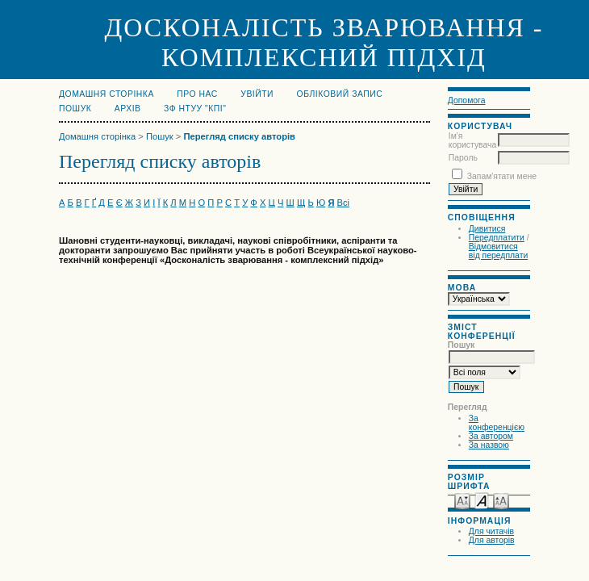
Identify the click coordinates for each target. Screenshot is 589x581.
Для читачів (491, 531)
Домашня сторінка (106, 94)
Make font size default (482, 500)
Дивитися (487, 228)
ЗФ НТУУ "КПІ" (195, 108)
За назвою (489, 445)
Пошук (75, 108)
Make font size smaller (462, 500)
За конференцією (496, 423)
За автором (491, 436)
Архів (128, 108)
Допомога (467, 100)
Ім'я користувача (472, 140)
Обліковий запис (340, 94)
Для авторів (492, 540)
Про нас (197, 94)
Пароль (463, 157)
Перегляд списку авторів (239, 136)
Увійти (257, 94)
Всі (343, 202)
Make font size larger (501, 500)
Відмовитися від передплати (498, 251)
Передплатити (496, 237)
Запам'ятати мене (502, 176)
